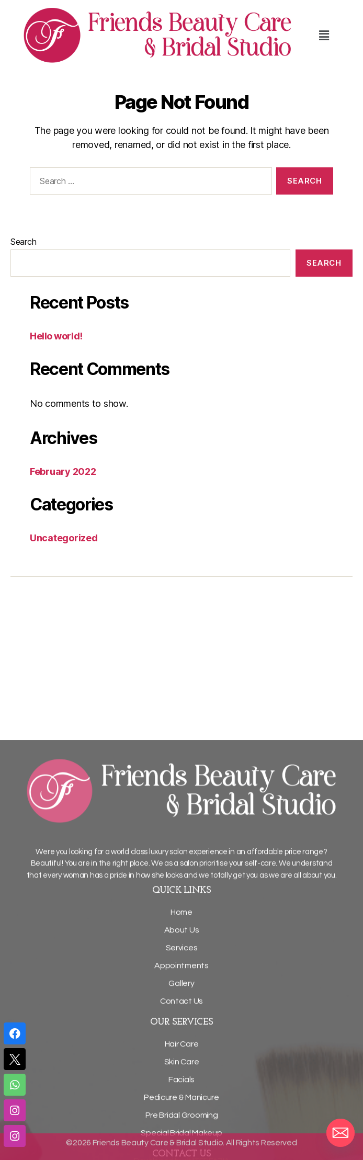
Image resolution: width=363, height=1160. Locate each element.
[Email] (340, 1133)
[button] (324, 35)
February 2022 (63, 471)
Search (23, 241)
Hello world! (56, 336)
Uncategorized (64, 537)
